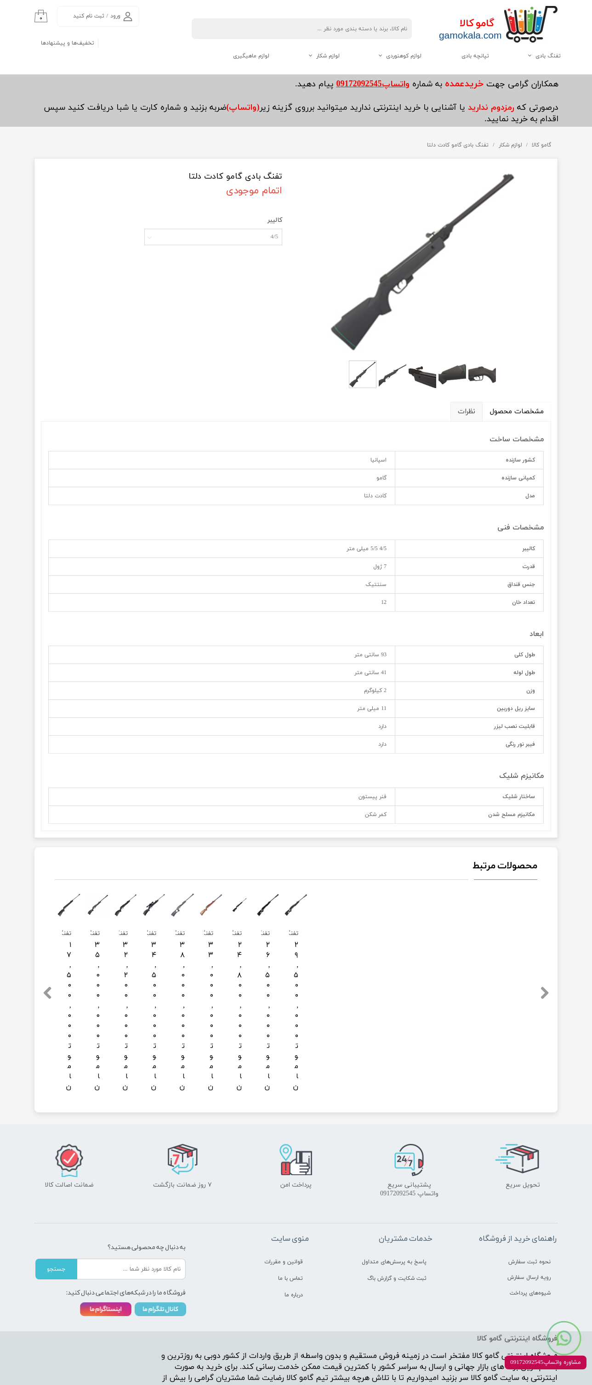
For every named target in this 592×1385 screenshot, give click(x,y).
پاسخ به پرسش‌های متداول (394, 1215)
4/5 (274, 237)
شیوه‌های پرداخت (530, 1246)
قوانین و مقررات (283, 1215)
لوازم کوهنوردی (403, 56)
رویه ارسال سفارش (529, 1231)
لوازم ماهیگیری (251, 56)
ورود (115, 16)
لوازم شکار (328, 56)
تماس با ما (290, 1232)
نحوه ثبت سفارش (529, 1215)
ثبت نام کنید (88, 16)
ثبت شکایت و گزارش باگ (397, 1232)
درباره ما (294, 1248)
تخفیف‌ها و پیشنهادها (67, 43)
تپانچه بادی (475, 56)
